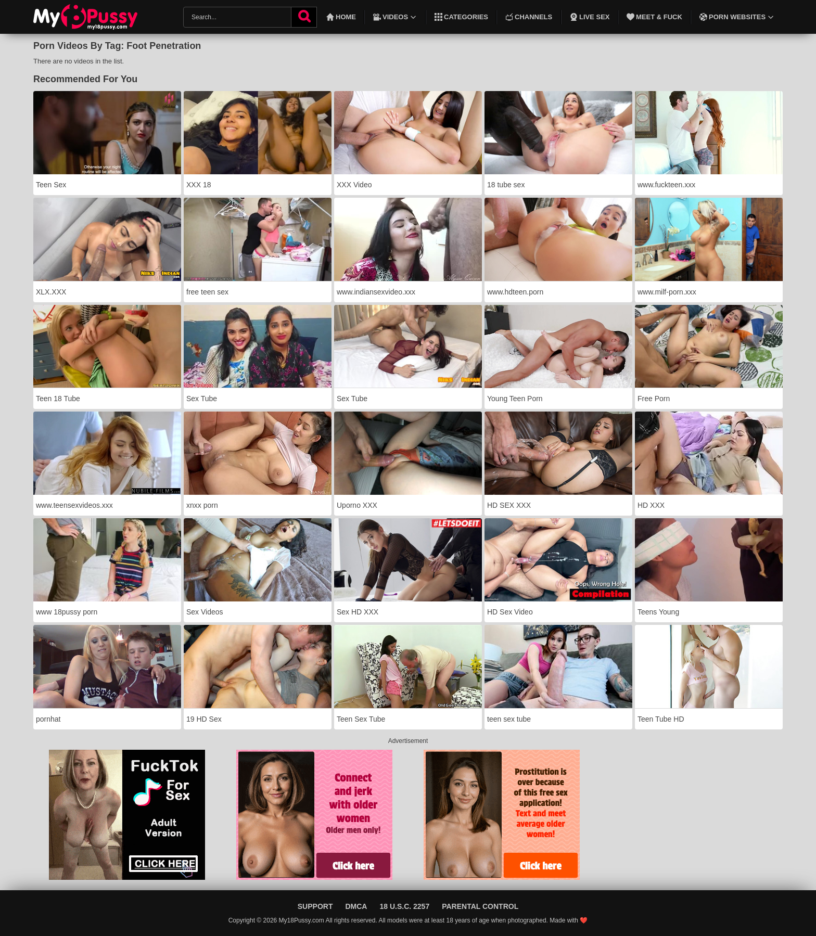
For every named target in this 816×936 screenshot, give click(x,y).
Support (315, 906)
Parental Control (480, 906)
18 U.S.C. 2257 (404, 906)
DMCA (356, 906)
